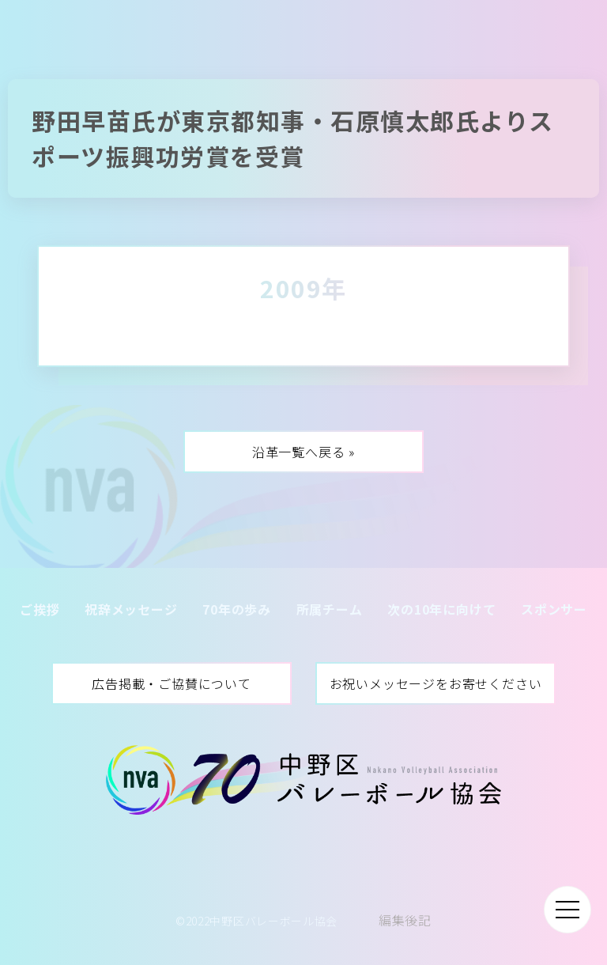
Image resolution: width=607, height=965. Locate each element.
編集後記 (405, 919)
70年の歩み (236, 609)
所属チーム (329, 609)
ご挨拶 (39, 609)
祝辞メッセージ (131, 609)
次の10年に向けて (441, 609)
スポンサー (554, 609)
